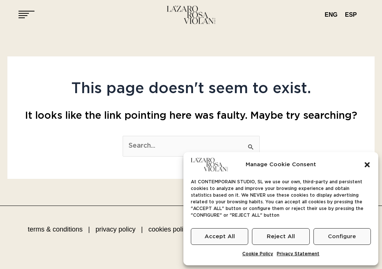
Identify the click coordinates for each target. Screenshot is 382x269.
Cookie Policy (257, 254)
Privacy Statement (298, 254)
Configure (342, 236)
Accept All (220, 236)
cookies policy (169, 229)
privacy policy (116, 229)
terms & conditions (55, 229)
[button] (367, 164)
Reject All (281, 236)
